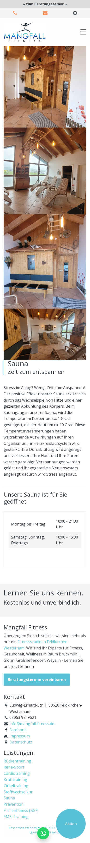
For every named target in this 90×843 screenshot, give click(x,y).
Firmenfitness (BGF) (21, 810)
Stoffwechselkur (18, 792)
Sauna (9, 798)
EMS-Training (16, 816)
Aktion (71, 823)
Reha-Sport (14, 767)
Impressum (19, 736)
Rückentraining (17, 761)
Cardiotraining (17, 773)
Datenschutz (20, 742)
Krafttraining (15, 779)
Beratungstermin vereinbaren (37, 679)
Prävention (14, 804)
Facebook (18, 729)
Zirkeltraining (16, 785)
